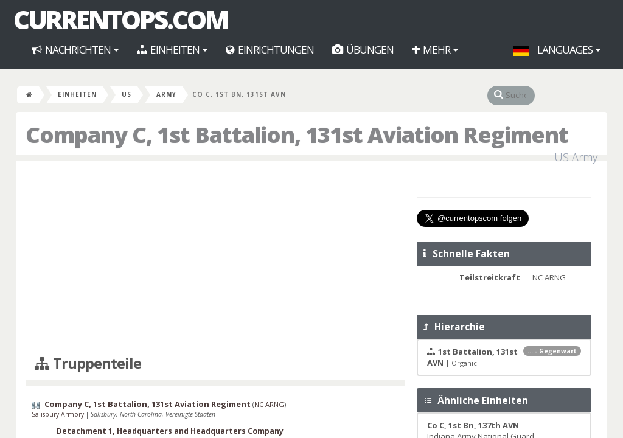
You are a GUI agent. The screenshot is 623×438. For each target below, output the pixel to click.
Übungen (363, 50)
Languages (556, 50)
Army (166, 94)
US (126, 94)
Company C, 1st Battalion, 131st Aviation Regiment (147, 403)
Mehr (435, 50)
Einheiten (172, 50)
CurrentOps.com (120, 19)
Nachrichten (75, 50)
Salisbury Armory (59, 414)
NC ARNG (269, 404)
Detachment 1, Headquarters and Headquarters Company (170, 431)
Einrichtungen (270, 50)
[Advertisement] (215, 258)
